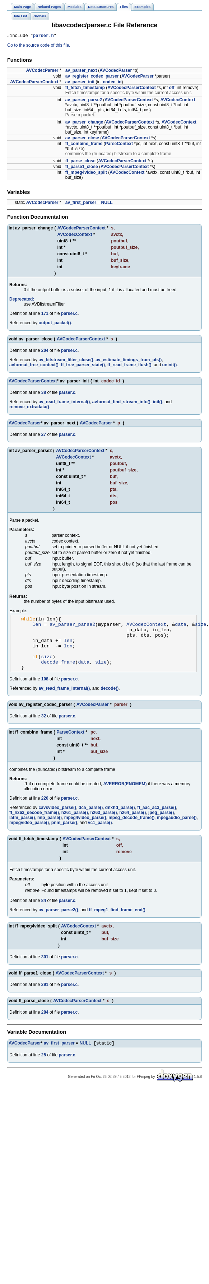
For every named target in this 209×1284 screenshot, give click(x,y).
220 (44, 810)
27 (43, 435)
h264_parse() (132, 824)
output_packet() (54, 323)
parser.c (69, 314)
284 (44, 1024)
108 (44, 690)
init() (157, 402)
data (180, 627)
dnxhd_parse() (120, 819)
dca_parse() (91, 819)
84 (43, 912)
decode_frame (58, 672)
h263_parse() (103, 824)
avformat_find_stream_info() (121, 402)
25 (43, 1067)
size (200, 627)
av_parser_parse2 (83, 100)
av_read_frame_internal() (64, 402)
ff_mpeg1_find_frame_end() (117, 921)
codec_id (112, 82)
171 (44, 314)
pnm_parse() (64, 834)
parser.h (43, 36)
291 (44, 996)
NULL (107, 203)
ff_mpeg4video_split (86, 173)
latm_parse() (22, 829)
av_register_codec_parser (92, 77)
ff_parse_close (80, 161)
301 (44, 968)
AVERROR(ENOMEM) (125, 795)
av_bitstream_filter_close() (65, 360)
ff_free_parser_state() (83, 365)
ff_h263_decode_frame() (34, 824)
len (37, 627)
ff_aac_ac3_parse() (156, 819)
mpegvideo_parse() (29, 834)
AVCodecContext (177, 100)
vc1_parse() (100, 834)
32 (43, 727)
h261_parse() (74, 824)
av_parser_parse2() (58, 921)
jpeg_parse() (161, 824)
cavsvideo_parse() (57, 819)
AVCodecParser (42, 71)
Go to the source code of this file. (38, 46)
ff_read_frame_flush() (129, 365)
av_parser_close (82, 138)
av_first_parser (80, 203)
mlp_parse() (49, 829)
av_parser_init (79, 82)
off (171, 88)
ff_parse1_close (81, 167)
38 (43, 393)
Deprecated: (21, 300)
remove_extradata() (29, 407)
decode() (110, 700)
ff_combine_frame (83, 144)
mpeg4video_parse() (85, 829)
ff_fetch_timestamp (85, 88)
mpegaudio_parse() (177, 829)
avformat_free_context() (34, 365)
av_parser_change (84, 123)
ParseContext (119, 144)
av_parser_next (81, 71)
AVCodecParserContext (34, 82)
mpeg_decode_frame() (131, 829)
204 (44, 351)
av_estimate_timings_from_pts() (129, 360)
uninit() (169, 365)
